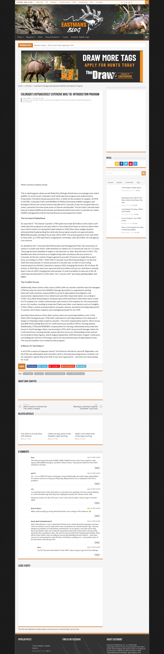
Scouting (99, 2)
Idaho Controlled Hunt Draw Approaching (85, 400)
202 (137, 214)
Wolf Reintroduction (76, 339)
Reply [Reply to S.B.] (97, 468)
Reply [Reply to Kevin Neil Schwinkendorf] (97, 508)
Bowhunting (83, 2)
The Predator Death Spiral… (132, 188)
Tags (138, 182)
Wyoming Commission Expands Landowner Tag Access (84, 372)
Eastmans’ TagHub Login (80, 37)
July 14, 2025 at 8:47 (93, 423)
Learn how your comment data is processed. (63, 595)
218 (136, 205)
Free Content (34, 100)
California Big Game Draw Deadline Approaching (59, 400)
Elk (47, 2)
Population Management (53, 100)
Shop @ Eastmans (51, 37)
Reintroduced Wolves (69, 100)
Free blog (39, 339)
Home (20, 37)
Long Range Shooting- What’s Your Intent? (42, 634)
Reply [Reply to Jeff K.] (97, 449)
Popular (119, 182)
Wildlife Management (84, 100)
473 (139, 190)
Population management (55, 339)
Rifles (74, 2)
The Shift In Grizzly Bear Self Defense (31, 400)
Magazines (30, 37)
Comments (129, 182)
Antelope (53, 2)
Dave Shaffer (27, 98)
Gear (91, 2)
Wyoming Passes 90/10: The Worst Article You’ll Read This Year (132, 200)
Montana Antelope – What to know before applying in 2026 (54, 45)
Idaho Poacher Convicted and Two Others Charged (36, 372)
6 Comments (27, 102)
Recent (110, 182)
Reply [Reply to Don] (97, 433)
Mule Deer (39, 2)
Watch (40, 37)
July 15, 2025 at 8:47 (93, 474)
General (41, 100)
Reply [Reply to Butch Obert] (97, 481)
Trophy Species (64, 2)
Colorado (28, 86)
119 (138, 232)
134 (136, 223)
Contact (65, 37)
